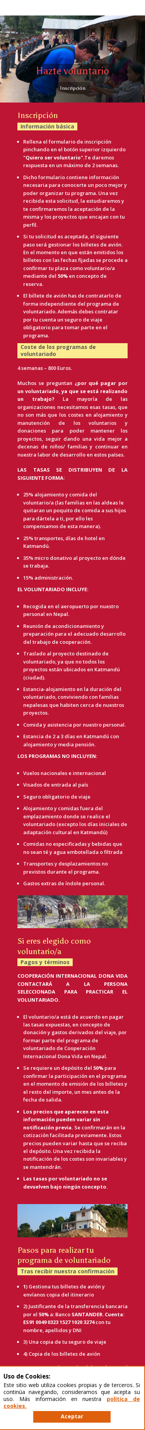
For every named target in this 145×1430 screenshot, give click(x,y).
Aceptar (72, 1416)
